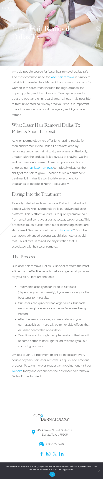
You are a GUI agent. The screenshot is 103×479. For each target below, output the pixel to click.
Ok (52, 474)
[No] (99, 470)
